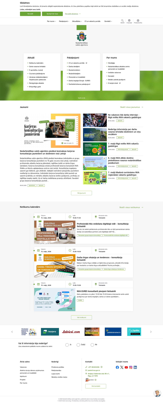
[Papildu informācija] (101, 367)
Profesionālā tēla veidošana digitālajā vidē (116, 235)
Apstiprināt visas (52, 14)
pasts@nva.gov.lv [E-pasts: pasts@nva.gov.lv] (94, 370)
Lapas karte (55, 374)
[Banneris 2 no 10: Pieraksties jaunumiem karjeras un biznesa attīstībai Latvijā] (50, 332)
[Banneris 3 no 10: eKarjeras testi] (71, 332)
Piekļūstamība (56, 370)
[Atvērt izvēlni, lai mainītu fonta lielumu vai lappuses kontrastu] (138, 21)
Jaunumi (41, 185)
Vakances (23, 367)
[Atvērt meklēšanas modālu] (122, 21)
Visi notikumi (81, 317)
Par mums (23, 383)
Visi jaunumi (81, 193)
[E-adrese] (89, 380)
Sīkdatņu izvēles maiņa (59, 377)
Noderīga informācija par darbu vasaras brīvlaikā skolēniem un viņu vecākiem (124, 132)
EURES (80, 300)
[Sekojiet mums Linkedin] (135, 367)
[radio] (68, 344)
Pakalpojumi (73, 57)
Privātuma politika (57, 367)
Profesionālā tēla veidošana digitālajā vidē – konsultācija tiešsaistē (102, 225)
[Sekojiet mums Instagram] (130, 367)
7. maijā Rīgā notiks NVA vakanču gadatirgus (123, 144)
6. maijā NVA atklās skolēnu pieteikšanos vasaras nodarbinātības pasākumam (124, 160)
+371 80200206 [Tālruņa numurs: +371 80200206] (93, 367)
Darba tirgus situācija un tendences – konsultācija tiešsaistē (99, 258)
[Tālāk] (151, 331)
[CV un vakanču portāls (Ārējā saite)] (92, 21)
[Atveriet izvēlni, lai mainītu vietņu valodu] (129, 21)
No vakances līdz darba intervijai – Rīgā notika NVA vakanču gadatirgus (124, 116)
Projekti (22, 380)
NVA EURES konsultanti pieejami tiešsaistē (96, 291)
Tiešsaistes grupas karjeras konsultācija (89, 235)
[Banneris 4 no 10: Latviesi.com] (92, 332)
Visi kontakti (96, 386)
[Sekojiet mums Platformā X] (121, 367)
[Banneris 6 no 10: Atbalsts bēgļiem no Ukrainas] (134, 332)
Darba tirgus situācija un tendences (114, 269)
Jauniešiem (32, 185)
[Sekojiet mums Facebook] (117, 367)
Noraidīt (30, 14)
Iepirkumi (23, 376)
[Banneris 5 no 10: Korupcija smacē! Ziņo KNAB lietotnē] (113, 332)
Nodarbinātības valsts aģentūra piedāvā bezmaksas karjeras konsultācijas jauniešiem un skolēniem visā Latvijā (47, 152)
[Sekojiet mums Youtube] (126, 367)
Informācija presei (123, 149)
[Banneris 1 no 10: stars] (29, 332)
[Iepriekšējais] (12, 331)
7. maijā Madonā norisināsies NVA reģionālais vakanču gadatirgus (123, 173)
